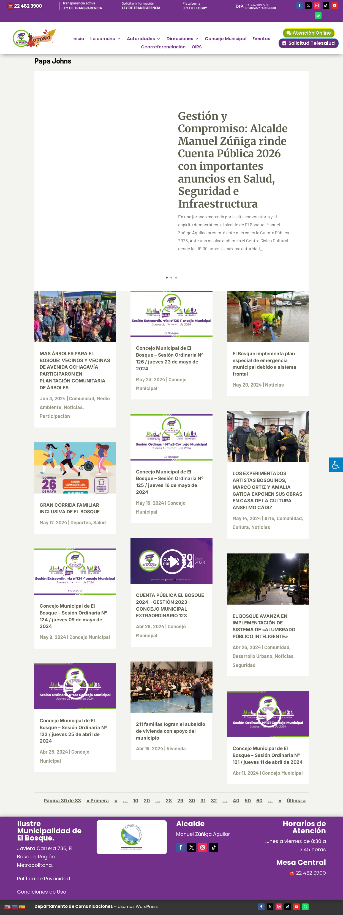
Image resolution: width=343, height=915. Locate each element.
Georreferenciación (163, 47)
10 (135, 800)
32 (214, 800)
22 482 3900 (311, 873)
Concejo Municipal (225, 39)
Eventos (261, 39)
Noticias (73, 407)
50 (248, 800)
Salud (99, 522)
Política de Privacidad (43, 878)
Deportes (80, 522)
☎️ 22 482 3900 (24, 5)
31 (202, 800)
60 (259, 800)
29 (180, 800)
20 (147, 800)
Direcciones (180, 39)
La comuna (102, 39)
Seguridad (244, 665)
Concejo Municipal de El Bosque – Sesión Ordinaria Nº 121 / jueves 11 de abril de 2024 (268, 755)
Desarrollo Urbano (252, 656)
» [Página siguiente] (279, 800)
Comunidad (81, 398)
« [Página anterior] (115, 800)
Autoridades (141, 39)
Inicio (78, 39)
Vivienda (176, 748)
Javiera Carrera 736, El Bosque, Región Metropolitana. (44, 857)
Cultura (241, 527)
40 (236, 800)
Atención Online (312, 33)
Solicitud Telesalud (311, 43)
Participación (55, 416)
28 (169, 800)
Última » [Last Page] (296, 800)
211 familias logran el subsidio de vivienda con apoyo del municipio (170, 731)
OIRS (197, 47)
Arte (269, 518)
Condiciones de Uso (41, 891)
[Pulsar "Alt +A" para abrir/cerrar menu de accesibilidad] (336, 465)
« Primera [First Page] (97, 800)
